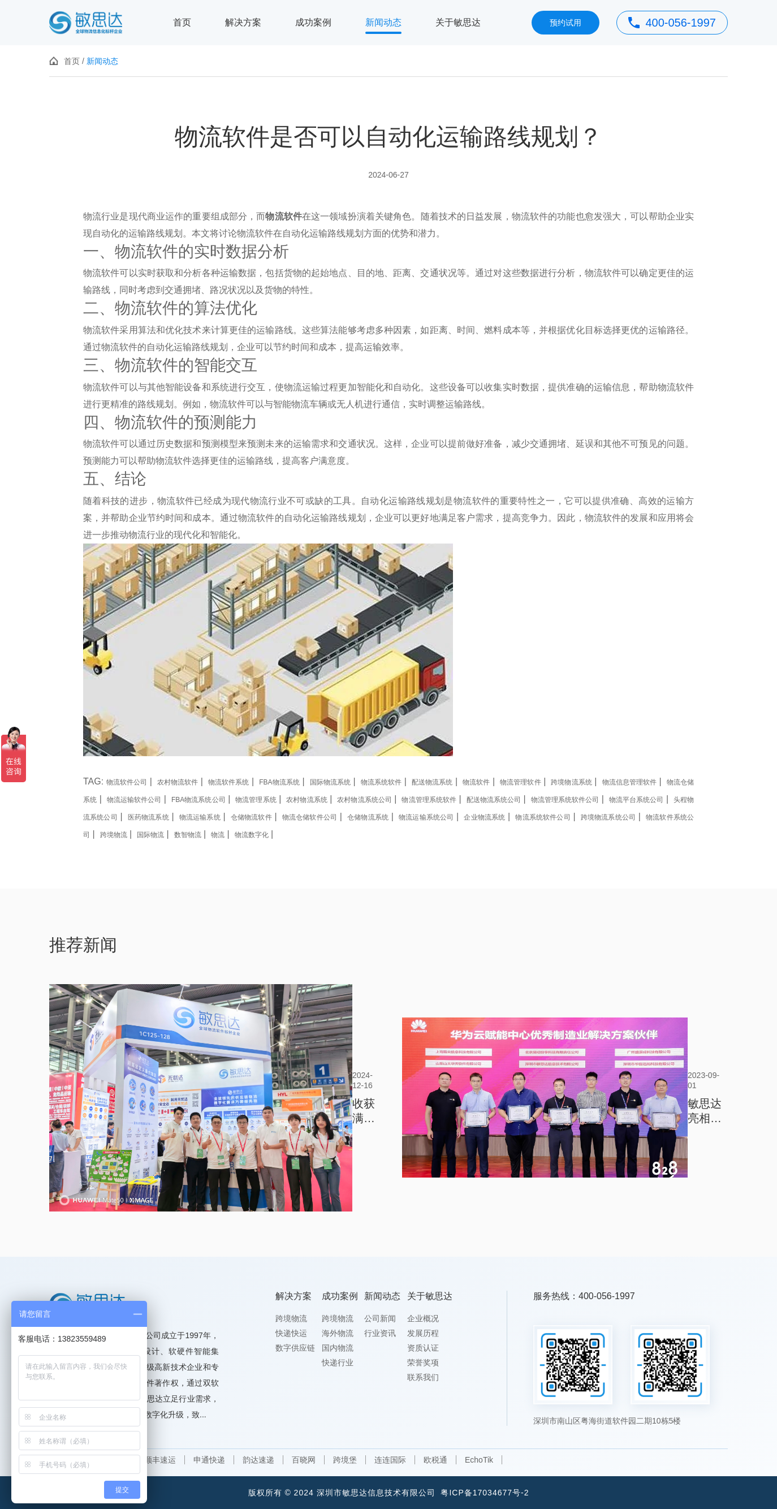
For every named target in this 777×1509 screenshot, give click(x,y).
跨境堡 (345, 1459)
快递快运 (291, 1333)
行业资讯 (380, 1333)
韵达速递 (258, 1459)
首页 (182, 22)
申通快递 (209, 1459)
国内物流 (337, 1347)
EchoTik (479, 1459)
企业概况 (423, 1318)
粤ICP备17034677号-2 (485, 1492)
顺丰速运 (160, 1459)
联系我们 (423, 1377)
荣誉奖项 (423, 1362)
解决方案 (243, 22)
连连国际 (390, 1459)
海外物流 (337, 1333)
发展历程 (423, 1333)
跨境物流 (291, 1318)
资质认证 (423, 1347)
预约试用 (565, 22)
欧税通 (435, 1459)
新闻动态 (383, 22)
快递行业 (337, 1362)
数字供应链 (295, 1347)
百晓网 (304, 1459)
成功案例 (313, 22)
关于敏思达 (458, 22)
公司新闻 (380, 1318)
